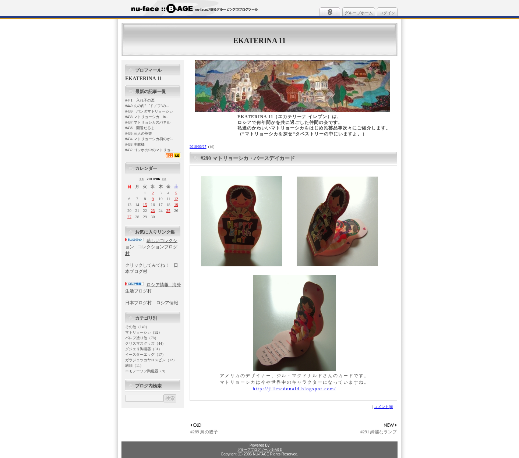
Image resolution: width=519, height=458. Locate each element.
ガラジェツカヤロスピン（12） (151, 360)
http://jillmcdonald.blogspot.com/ (294, 388)
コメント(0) (383, 407)
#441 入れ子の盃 (140, 100)
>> (164, 179)
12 (176, 198)
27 (129, 216)
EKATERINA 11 (259, 40)
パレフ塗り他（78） (141, 338)
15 (145, 204)
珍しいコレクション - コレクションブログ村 (151, 247)
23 (153, 210)
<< (141, 179)
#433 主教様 (135, 144)
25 (168, 210)
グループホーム (359, 13)
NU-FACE (261, 454)
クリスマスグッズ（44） (145, 343)
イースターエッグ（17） (145, 354)
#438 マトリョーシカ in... (147, 117)
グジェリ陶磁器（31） (143, 349)
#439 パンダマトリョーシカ (149, 111)
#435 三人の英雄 (138, 133)
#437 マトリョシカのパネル (147, 122)
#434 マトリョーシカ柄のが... (149, 139)
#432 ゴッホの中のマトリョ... (149, 150)
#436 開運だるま (140, 128)
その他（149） (137, 327)
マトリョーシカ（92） (143, 332)
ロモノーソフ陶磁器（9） (146, 371)
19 (176, 204)
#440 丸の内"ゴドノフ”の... (147, 106)
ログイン (387, 13)
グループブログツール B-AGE (259, 449)
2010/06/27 (198, 147)
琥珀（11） (134, 365)
